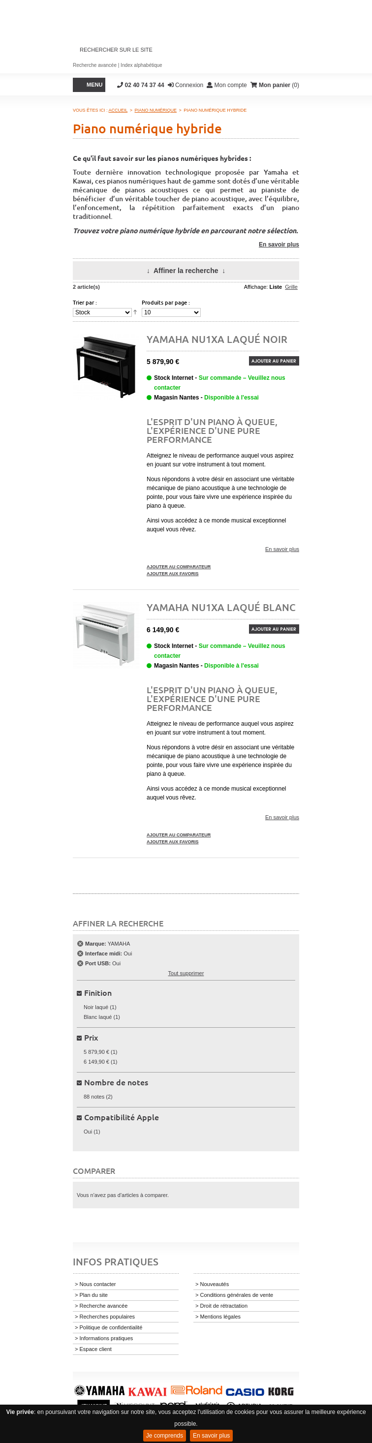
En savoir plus (211, 1435)
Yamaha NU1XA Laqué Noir (217, 339)
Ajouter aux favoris (173, 573)
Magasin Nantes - (206, 397)
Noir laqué (96, 1007)
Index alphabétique (141, 65)
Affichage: (256, 287)
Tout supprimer (186, 973)
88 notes (94, 1097)
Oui (88, 1132)
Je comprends (164, 1435)
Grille (291, 287)
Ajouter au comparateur (179, 566)
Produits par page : (166, 302)
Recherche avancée (95, 65)
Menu (94, 85)
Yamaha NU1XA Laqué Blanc (221, 607)
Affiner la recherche (186, 271)
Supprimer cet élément (80, 943)
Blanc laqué (98, 1017)
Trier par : (85, 302)
